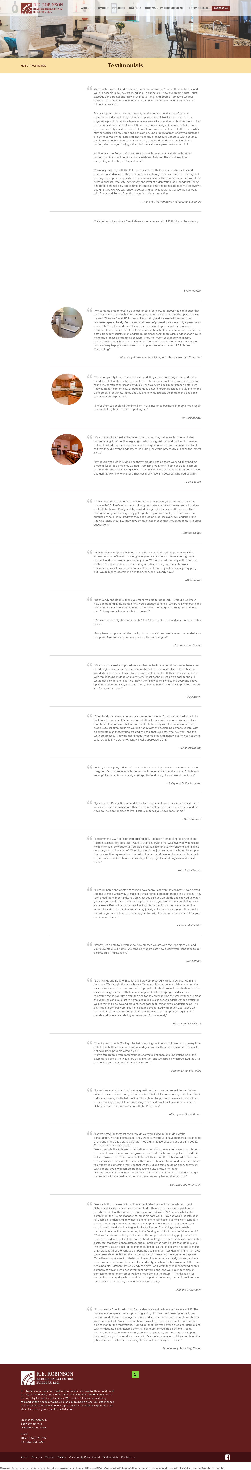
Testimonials (197, 8)
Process (118, 8)
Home (24, 65)
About (86, 8)
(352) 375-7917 (37, 1438)
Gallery (135, 8)
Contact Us (221, 8)
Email (24, 1434)
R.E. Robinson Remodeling (42, 8)
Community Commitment (164, 8)
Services (101, 8)
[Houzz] (135, 1374)
